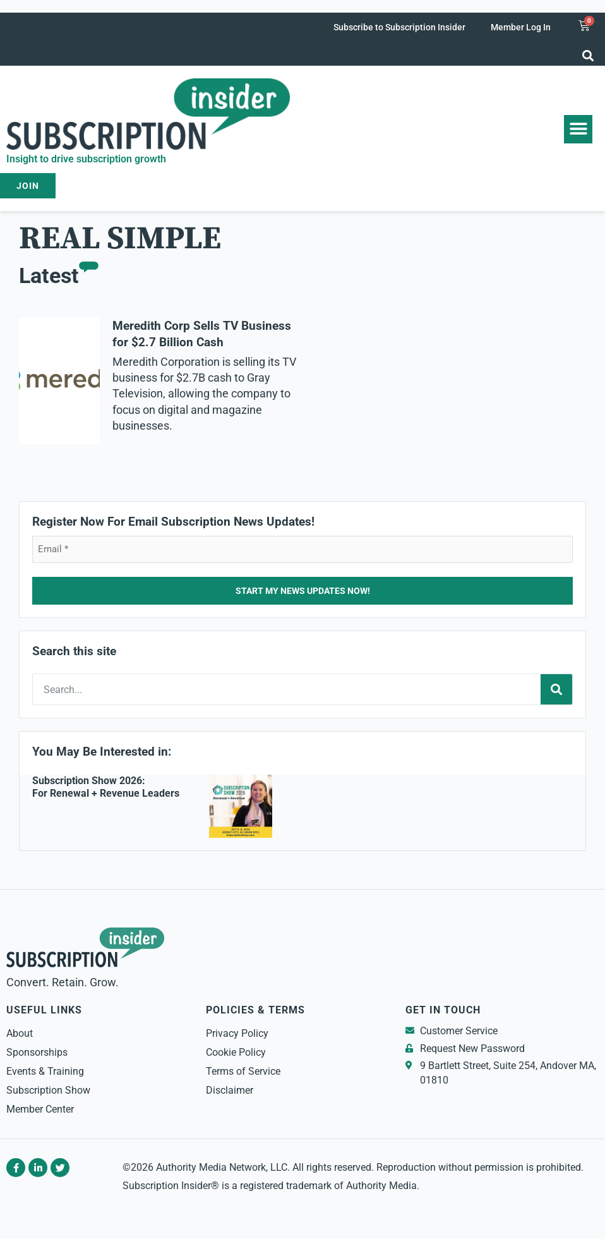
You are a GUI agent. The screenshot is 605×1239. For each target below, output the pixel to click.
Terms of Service (243, 1071)
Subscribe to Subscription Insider (399, 27)
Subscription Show (48, 1090)
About (19, 1033)
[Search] (556, 689)
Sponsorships (37, 1052)
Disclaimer (229, 1090)
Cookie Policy (236, 1052)
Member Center (40, 1109)
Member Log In (521, 27)
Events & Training (45, 1071)
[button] (588, 55)
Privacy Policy (237, 1033)
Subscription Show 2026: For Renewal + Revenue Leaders (105, 787)
